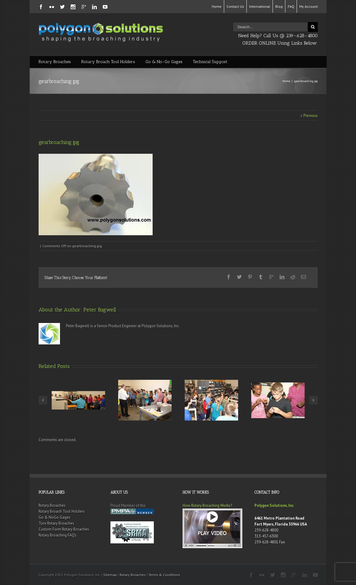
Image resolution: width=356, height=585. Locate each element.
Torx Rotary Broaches (56, 523)
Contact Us (235, 6)
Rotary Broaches (55, 61)
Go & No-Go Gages (164, 61)
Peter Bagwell (99, 309)
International (259, 6)
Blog (279, 6)
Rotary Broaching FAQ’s (58, 535)
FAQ (291, 6)
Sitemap (110, 575)
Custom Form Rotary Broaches (64, 529)
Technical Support (210, 61)
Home (216, 6)
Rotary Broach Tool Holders (108, 61)
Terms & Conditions (164, 575)
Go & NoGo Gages (54, 517)
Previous (310, 115)
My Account (308, 6)
